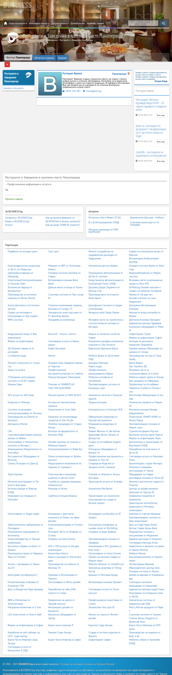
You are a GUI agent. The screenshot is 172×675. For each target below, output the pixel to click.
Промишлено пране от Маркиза (25, 545)
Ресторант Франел (72, 68)
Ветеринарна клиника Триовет (105, 573)
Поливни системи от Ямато (144, 563)
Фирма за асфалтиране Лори (145, 430)
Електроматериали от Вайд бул (65, 440)
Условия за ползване (71, 655)
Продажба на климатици (61, 311)
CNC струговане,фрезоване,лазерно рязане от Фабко (25, 426)
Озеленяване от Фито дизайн (64, 573)
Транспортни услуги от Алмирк (105, 473)
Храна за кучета (16, 361)
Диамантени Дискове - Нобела (147, 212)
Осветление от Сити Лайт (62, 401)
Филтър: (18, 57)
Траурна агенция (97, 394)
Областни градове (44, 57)
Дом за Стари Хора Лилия (143, 516)
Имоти (51, 347)
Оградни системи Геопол (61, 530)
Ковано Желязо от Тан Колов (104, 422)
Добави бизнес (78, 23)
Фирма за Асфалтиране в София (25, 617)
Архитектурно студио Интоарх (145, 455)
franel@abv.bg (92, 85)
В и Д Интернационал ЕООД (104, 215)
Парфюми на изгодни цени (22, 243)
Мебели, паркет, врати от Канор (146, 368)
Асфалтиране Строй (139, 325)
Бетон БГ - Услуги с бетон (62, 325)
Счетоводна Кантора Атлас (143, 534)
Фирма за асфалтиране (20, 333)
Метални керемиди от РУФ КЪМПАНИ (103, 223)
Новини (100, 23)
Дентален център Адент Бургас (146, 426)
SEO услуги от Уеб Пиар (21, 386)
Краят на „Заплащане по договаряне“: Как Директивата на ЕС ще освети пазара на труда (151, 125)
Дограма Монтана (98, 354)
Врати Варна (136, 354)
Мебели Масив (137, 545)
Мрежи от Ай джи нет (141, 286)
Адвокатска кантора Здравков (145, 314)
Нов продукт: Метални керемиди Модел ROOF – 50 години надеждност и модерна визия (151, 99)
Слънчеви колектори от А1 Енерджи (144, 216)
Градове (62, 57)
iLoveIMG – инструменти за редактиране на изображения (151, 148)
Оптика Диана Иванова (141, 555)
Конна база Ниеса (58, 545)
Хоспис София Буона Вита (143, 519)
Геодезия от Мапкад (19, 394)
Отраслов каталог (18, 23)
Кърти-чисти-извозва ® (60, 617)
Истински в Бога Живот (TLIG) (105, 212)
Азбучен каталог (60, 23)
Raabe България (56, 340)
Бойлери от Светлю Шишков (144, 505)
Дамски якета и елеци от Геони (65, 279)
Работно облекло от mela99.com (106, 555)
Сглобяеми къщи (17, 347)
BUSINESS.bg (26, 655)
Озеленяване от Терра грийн (23, 505)
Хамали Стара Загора (59, 624)
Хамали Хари (15, 376)
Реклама (91, 23)
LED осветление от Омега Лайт (25, 606)
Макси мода (95, 358)
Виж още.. (161, 110)
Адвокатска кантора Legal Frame (146, 581)
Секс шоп (53, 243)
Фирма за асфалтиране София (145, 329)
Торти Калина (15, 466)
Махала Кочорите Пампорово (64, 368)
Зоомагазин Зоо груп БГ (102, 599)
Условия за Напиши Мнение (99, 655)
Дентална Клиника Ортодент (144, 311)
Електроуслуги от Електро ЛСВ (105, 401)
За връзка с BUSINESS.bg (18, 212)
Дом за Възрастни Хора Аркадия (25, 581)
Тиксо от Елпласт (17, 548)
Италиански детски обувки (103, 257)
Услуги (8, 219)
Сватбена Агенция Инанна (62, 487)
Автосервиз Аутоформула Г (23, 566)
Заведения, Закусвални (13, 82)
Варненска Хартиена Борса (103, 340)
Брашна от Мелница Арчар (103, 566)
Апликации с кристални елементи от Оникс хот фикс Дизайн (64, 509)
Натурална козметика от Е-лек (24, 599)
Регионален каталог (39, 23)
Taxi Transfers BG (138, 358)
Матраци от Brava (57, 480)
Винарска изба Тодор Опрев (104, 304)
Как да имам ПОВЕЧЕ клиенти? (63, 219)
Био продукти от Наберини (143, 372)
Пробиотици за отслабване (144, 376)
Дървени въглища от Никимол (145, 530)
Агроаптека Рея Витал (100, 480)
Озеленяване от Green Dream (105, 545)
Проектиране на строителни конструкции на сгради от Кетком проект (104, 491)
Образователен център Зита (144, 559)
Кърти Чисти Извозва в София (64, 631)
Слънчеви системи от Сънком (145, 606)
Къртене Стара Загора (100, 617)
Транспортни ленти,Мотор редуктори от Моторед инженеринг (143, 498)
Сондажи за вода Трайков (102, 523)
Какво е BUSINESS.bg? (17, 215)
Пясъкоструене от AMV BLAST (64, 386)
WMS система (15, 311)
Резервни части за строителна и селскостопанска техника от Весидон (106, 315)
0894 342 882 (71, 85)
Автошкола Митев (17, 415)
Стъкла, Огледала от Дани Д (23, 455)
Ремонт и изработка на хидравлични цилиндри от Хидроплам (103, 246)
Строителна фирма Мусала (143, 422)
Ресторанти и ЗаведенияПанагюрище (11, 72)
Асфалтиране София (100, 631)
